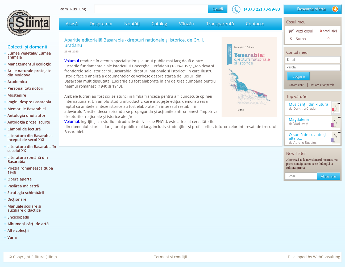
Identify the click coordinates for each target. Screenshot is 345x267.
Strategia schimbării (25, 192)
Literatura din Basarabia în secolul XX (31, 148)
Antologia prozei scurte (28, 122)
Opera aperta (19, 179)
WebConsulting (326, 256)
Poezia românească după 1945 (30, 170)
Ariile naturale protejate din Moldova (29, 72)
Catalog (159, 23)
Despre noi (101, 23)
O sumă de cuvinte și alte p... (307, 136)
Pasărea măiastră (23, 185)
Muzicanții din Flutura (308, 104)
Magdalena (299, 119)
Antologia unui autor (26, 115)
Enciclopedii (18, 217)
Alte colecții (18, 230)
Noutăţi (132, 23)
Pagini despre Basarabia (29, 101)
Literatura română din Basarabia (27, 159)
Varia (12, 237)
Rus (73, 8)
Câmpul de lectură (24, 129)
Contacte (255, 23)
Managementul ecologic (29, 64)
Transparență (220, 23)
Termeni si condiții (170, 256)
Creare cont (296, 85)
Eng (82, 8)
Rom (64, 8)
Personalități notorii (25, 88)
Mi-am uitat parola (322, 85)
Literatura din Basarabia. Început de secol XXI (30, 137)
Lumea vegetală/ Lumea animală (29, 55)
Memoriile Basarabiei (26, 108)
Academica (17, 81)
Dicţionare (16, 199)
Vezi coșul (304, 31)
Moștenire (16, 95)
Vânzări (186, 23)
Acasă (72, 23)
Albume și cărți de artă (28, 223)
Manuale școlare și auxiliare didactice (24, 208)
